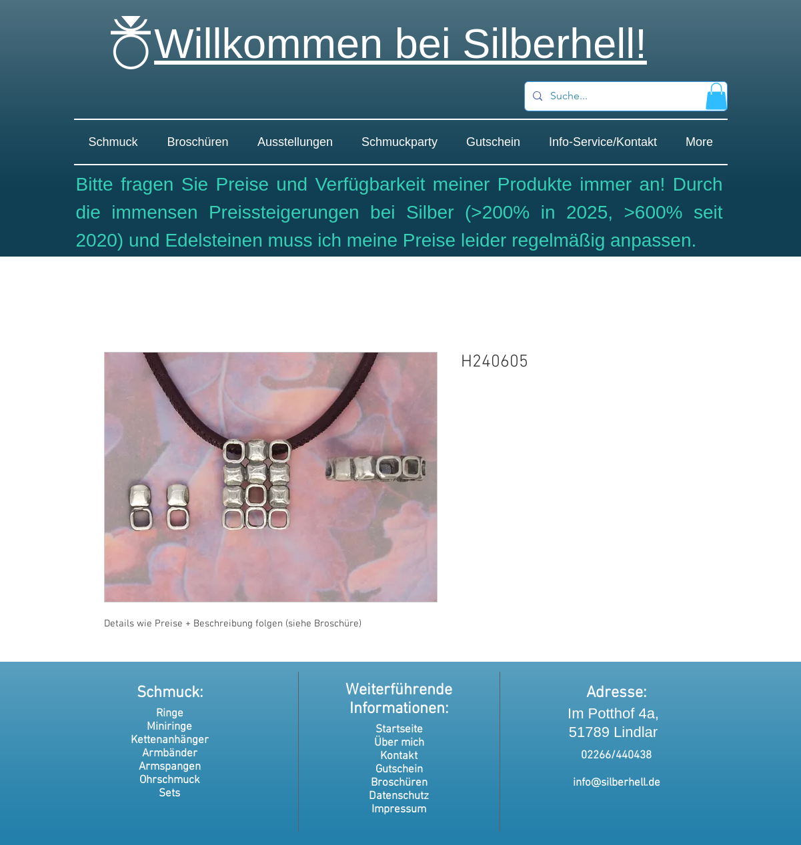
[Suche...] (624, 96)
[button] (716, 96)
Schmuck (168, 693)
